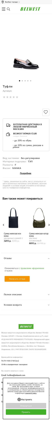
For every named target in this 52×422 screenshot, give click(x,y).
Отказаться (26, 406)
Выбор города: (11, 2)
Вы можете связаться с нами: (12, 371)
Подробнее (25, 173)
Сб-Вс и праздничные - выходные (14, 364)
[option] (26, 55)
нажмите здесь (30, 393)
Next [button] (49, 224)
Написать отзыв (17, 279)
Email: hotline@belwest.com (13, 375)
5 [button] (30, 80)
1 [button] (19, 80)
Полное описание (13, 294)
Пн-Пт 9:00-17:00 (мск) (10, 361)
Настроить (26, 399)
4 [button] (27, 80)
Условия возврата (13, 305)
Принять (26, 412)
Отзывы (8, 258)
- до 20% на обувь (22, 140)
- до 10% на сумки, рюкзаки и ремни (28, 146)
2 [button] (22, 80)
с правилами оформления (31, 268)
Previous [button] (3, 224)
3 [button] (25, 80)
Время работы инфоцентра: (12, 357)
